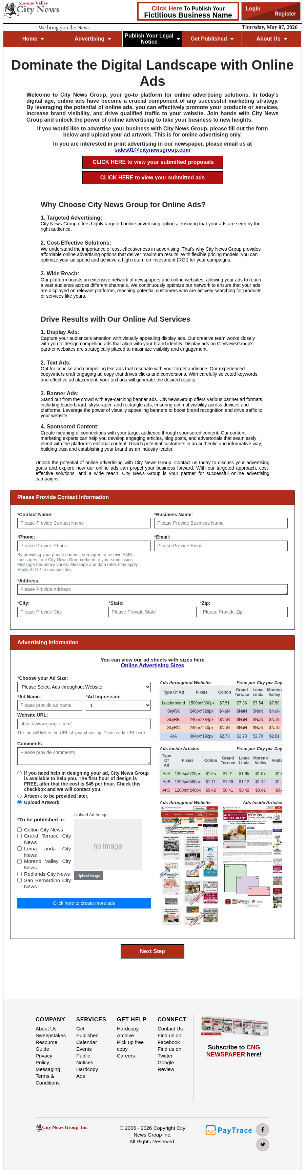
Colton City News (43, 829)
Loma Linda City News (47, 852)
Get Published (211, 39)
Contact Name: (35, 514)
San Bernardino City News (47, 883)
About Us (271, 39)
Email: (162, 537)
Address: (28, 580)
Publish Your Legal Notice (152, 39)
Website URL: (32, 715)
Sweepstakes (51, 1035)
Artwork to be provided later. (56, 796)
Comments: (30, 743)
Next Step (152, 951)
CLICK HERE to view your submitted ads (152, 177)
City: (23, 603)
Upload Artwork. (42, 802)
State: (115, 603)
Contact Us (170, 1028)
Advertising (93, 39)
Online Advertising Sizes (152, 665)
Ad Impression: (104, 696)
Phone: (26, 537)
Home (33, 39)
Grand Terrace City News (47, 839)
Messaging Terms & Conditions (48, 1076)
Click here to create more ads (84, 903)
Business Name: (173, 514)
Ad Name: (29, 696)
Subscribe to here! (234, 1051)
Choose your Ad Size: (42, 678)
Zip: (205, 603)
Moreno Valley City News (47, 864)
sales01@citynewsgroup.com (152, 150)
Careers (126, 1056)
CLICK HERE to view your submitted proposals (153, 162)
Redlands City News (47, 874)
